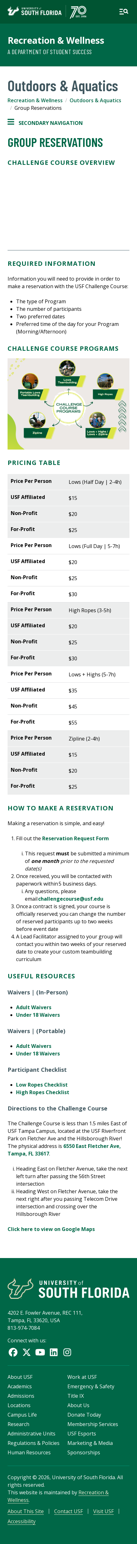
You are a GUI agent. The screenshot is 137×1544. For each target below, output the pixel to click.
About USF (20, 1376)
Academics (20, 1386)
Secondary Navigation (45, 123)
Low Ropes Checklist (42, 1084)
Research (18, 1424)
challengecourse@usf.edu (70, 898)
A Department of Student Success (50, 51)
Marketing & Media (90, 1443)
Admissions (21, 1395)
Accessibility (22, 1521)
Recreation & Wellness (56, 40)
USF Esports (81, 1433)
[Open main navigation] (123, 11)
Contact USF (68, 1511)
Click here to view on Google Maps (51, 1229)
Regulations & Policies (34, 1443)
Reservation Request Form (75, 838)
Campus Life (22, 1414)
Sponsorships (83, 1452)
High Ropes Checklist (42, 1092)
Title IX (75, 1395)
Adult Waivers (33, 1007)
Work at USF (82, 1376)
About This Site (26, 1511)
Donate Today (84, 1414)
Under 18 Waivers (38, 1014)
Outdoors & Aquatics (95, 100)
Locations (19, 1405)
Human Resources (29, 1452)
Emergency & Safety (90, 1386)
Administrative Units (31, 1433)
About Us (78, 1405)
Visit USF (103, 1511)
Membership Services (92, 1424)
